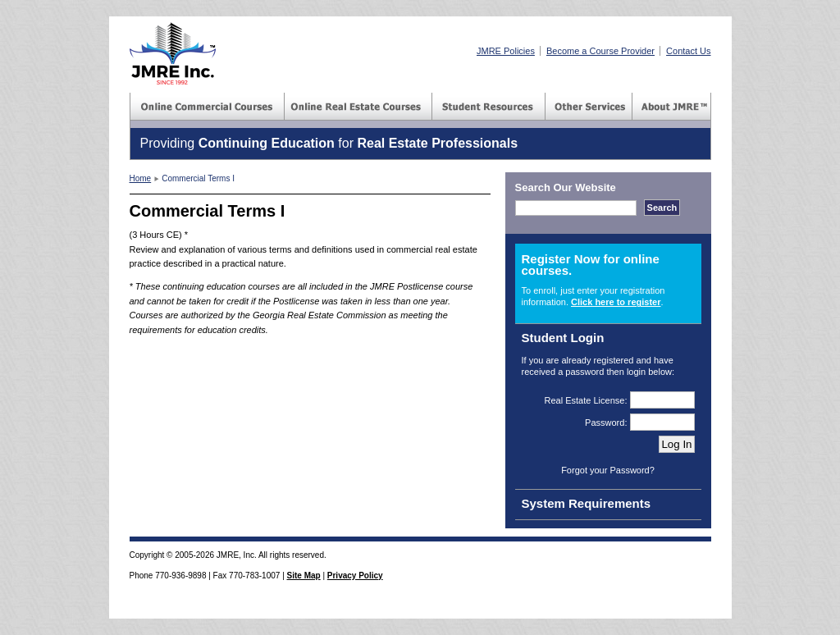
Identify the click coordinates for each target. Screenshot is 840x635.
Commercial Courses (207, 106)
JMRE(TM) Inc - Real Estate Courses (173, 53)
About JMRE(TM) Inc (671, 106)
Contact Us (688, 51)
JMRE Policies (506, 51)
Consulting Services (589, 106)
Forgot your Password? (608, 470)
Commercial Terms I (198, 178)
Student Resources (489, 106)
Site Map (304, 575)
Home (141, 178)
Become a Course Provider (600, 51)
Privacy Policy (355, 575)
